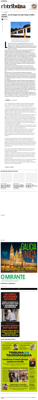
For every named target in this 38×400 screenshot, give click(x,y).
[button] (2, 33)
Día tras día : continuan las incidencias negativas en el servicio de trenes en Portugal (18, 186)
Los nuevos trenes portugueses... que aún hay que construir (31, 186)
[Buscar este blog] (19, 286)
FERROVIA (6, 12)
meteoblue (3, 215)
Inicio (3, 12)
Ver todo (36, 171)
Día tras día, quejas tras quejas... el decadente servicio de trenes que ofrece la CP (6, 186)
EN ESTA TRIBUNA (4, 183)
